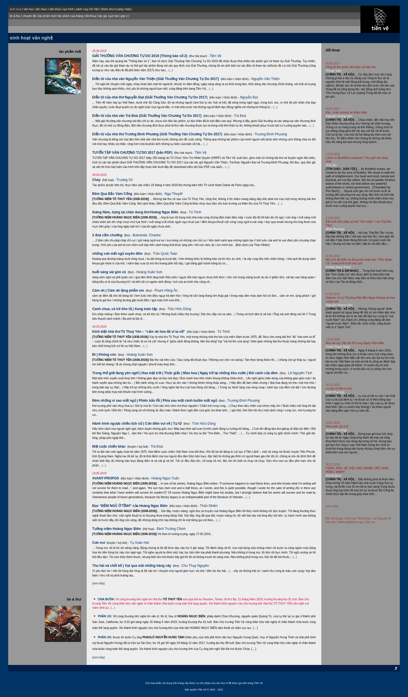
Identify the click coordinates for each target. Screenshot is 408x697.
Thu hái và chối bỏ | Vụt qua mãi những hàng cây (131, 566)
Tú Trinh (195, 212)
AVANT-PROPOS (105, 478)
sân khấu (55, 9)
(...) (171, 70)
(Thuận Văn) (333, 70)
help (128, 9)
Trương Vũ (124, 180)
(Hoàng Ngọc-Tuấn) (338, 267)
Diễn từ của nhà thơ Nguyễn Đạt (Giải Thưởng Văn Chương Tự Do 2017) (150, 97)
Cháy (96, 180)
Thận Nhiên (209, 506)
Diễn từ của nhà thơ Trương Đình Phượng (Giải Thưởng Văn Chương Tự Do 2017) (157, 134)
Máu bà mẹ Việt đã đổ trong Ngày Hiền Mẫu (355, 343)
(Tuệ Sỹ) (331, 165)
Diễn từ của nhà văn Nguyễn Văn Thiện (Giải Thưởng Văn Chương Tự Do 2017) (155, 79)
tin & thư (15, 16)
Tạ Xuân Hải (139, 543)
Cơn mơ (98, 543)
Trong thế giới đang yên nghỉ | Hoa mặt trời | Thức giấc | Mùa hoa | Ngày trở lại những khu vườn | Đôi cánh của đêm (185, 373)
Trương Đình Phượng (270, 134)
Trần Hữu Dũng (179, 309)
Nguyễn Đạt (249, 97)
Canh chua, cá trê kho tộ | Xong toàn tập (124, 309)
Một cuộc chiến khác (109, 446)
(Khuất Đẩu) (333, 475)
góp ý (123, 16)
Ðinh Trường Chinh (171, 529)
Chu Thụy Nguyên (195, 566)
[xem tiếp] (98, 583)
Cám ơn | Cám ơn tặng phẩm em (118, 290)
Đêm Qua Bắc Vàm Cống (112, 194)
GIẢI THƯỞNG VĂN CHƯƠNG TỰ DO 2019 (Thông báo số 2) (139, 56)
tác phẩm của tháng (70, 16)
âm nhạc (41, 9)
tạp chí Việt (91, 9)
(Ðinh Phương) (335, 229)
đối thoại (90, 16)
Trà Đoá (240, 116)
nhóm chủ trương (112, 9)
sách (79, 9)
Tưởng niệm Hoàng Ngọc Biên (116, 529)
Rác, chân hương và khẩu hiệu (346, 112)
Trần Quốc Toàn (165, 254)
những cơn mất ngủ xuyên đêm (117, 254)
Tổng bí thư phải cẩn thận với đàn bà (350, 67)
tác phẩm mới (47, 16)
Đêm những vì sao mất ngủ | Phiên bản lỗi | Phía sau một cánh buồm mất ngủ (154, 401)
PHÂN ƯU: (105, 616)
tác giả (103, 16)
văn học (29, 9)
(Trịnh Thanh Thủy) (338, 346)
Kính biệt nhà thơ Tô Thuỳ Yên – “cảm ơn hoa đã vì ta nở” (138, 332)
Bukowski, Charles (147, 235)
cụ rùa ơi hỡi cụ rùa (339, 388)
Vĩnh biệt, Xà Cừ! (337, 426)
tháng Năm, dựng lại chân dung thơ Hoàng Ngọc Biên (135, 212)
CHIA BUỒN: (105, 599)
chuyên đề (29, 16)
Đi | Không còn (104, 355)
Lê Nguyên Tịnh (300, 373)
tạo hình (68, 9)
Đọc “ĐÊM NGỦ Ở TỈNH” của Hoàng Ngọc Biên (130, 506)
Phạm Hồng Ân (166, 290)
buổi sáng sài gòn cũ (109, 272)
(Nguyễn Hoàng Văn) (339, 116)
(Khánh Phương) (336, 430)
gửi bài (113, 16)
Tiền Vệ (216, 56)
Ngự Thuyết (173, 194)
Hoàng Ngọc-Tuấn (165, 478)
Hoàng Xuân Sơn (149, 272)
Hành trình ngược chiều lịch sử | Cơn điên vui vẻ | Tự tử (137, 424)
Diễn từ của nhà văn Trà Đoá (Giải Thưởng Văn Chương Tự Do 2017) (147, 116)
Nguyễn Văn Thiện (265, 79)
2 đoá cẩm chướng (107, 235)
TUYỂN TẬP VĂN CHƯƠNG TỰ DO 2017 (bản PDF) (132, 153)
